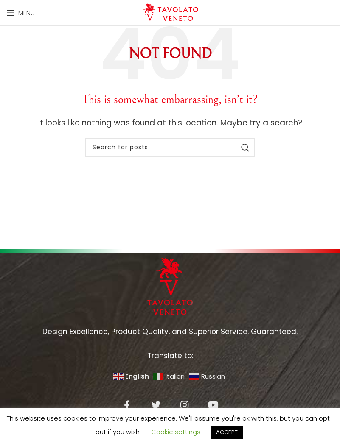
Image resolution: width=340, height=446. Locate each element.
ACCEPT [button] (227, 432)
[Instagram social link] (184, 405)
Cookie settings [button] (175, 431)
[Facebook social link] (127, 405)
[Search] (170, 147)
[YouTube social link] (213, 405)
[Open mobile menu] (20, 12)
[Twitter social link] (156, 405)
